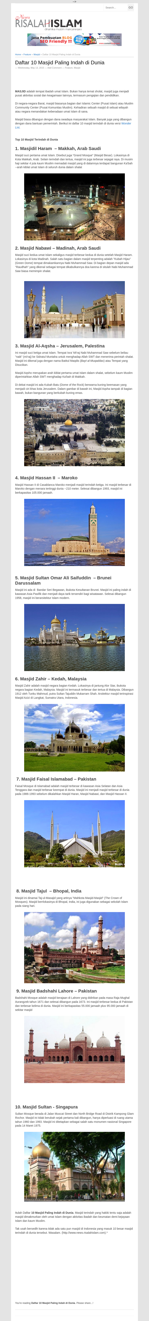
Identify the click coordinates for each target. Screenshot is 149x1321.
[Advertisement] (62, 78)
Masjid (77, 68)
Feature (69, 68)
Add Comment (54, 68)
